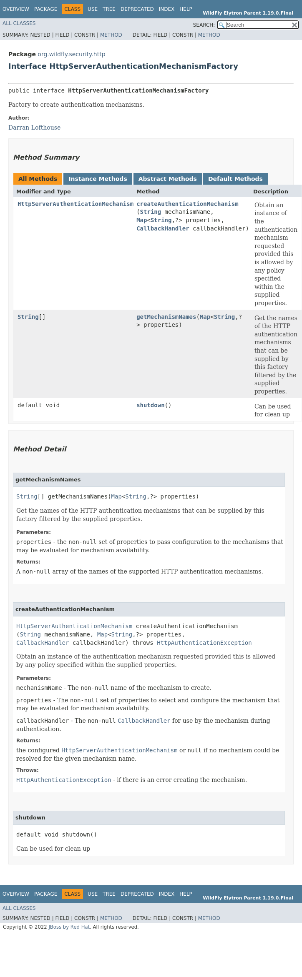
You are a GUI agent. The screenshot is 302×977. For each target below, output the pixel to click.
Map (141, 220)
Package (45, 9)
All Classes (19, 23)
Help (185, 9)
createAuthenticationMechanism (187, 203)
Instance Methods (97, 178)
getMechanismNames (166, 316)
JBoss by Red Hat (69, 927)
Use (93, 9)
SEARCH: (204, 25)
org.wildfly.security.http (71, 54)
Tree (109, 9)
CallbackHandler (162, 228)
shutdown (150, 405)
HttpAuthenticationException (204, 642)
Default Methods (235, 178)
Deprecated (137, 9)
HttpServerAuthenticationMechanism (75, 203)
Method (111, 35)
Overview (16, 9)
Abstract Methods (167, 178)
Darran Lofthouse (34, 127)
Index (167, 9)
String (150, 211)
